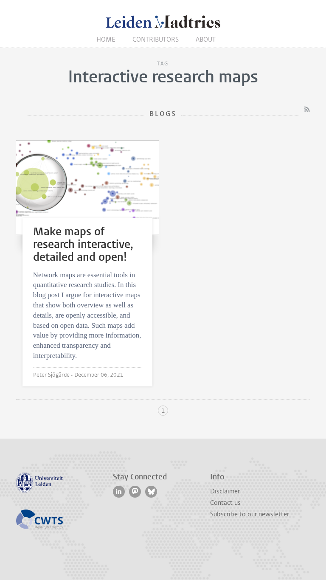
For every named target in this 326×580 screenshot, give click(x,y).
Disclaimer (225, 491)
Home (105, 39)
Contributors (155, 39)
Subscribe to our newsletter (249, 514)
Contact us (225, 502)
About (206, 39)
